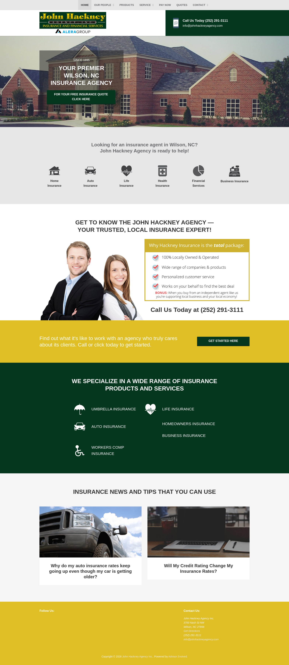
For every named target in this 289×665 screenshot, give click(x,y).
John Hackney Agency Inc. (137, 655)
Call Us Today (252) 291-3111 (205, 20)
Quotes (181, 4)
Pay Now (165, 4)
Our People (102, 4)
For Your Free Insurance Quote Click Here (80, 97)
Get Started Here (223, 340)
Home (85, 4)
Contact (199, 4)
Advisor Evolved (177, 655)
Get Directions (192, 630)
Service (145, 4)
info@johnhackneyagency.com (203, 25)
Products (126, 4)
